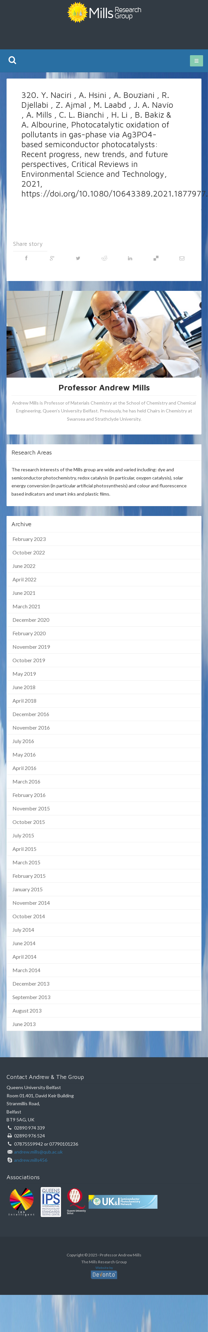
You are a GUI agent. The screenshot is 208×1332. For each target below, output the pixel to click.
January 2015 (27, 889)
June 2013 (23, 1024)
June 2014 (23, 943)
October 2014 (28, 916)
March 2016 (26, 781)
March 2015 (26, 862)
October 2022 (28, 552)
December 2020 (30, 620)
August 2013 (26, 1010)
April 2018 (24, 700)
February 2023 (29, 539)
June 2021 (23, 593)
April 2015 (24, 849)
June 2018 (23, 687)
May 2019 (24, 673)
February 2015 (29, 876)
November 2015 (31, 808)
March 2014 (26, 970)
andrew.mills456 (30, 1160)
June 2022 (23, 566)
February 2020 (29, 633)
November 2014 (31, 903)
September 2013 (31, 997)
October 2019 (28, 660)
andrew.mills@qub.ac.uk (38, 1152)
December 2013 (30, 983)
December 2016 (30, 714)
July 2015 (23, 835)
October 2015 (28, 822)
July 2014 (23, 929)
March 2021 (26, 606)
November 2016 (31, 727)
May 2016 (24, 754)
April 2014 (24, 956)
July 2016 (23, 741)
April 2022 (24, 579)
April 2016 (24, 768)
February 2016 (29, 795)
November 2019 (31, 646)
